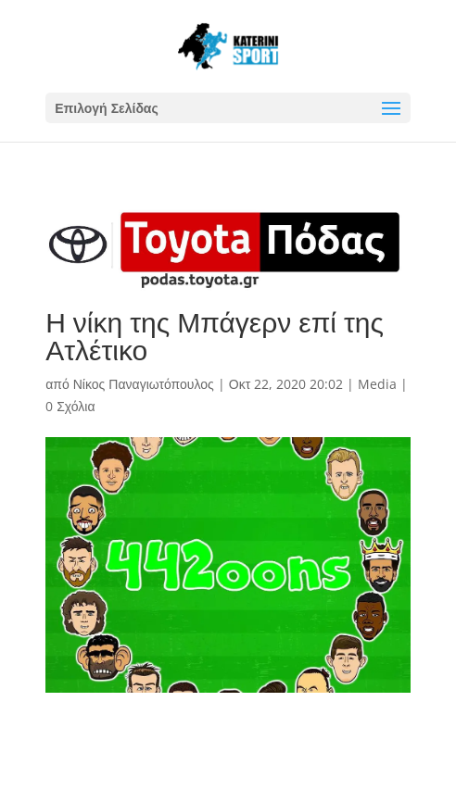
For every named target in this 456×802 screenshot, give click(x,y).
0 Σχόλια (70, 406)
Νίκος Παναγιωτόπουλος (143, 384)
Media (377, 384)
